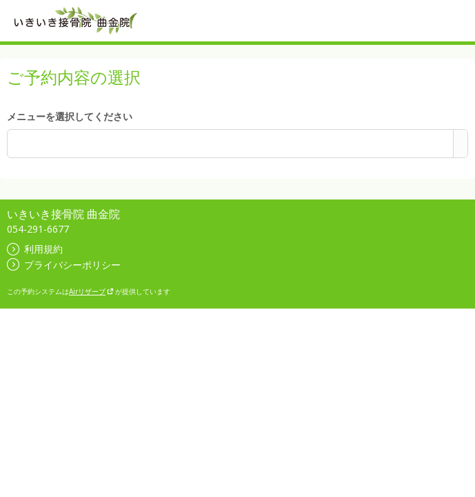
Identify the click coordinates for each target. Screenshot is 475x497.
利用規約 (35, 248)
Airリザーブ (91, 291)
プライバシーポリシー (64, 264)
